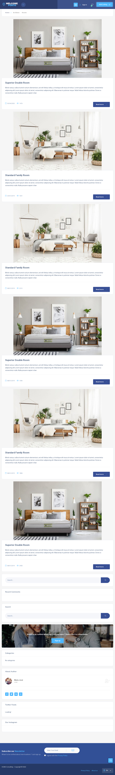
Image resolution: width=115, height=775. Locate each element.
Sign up (57, 641)
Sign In (83, 5)
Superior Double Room (17, 82)
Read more (102, 104)
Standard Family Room (17, 175)
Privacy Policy (62, 755)
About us (95, 770)
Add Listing (104, 4)
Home (7, 12)
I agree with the (55, 755)
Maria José (18, 680)
